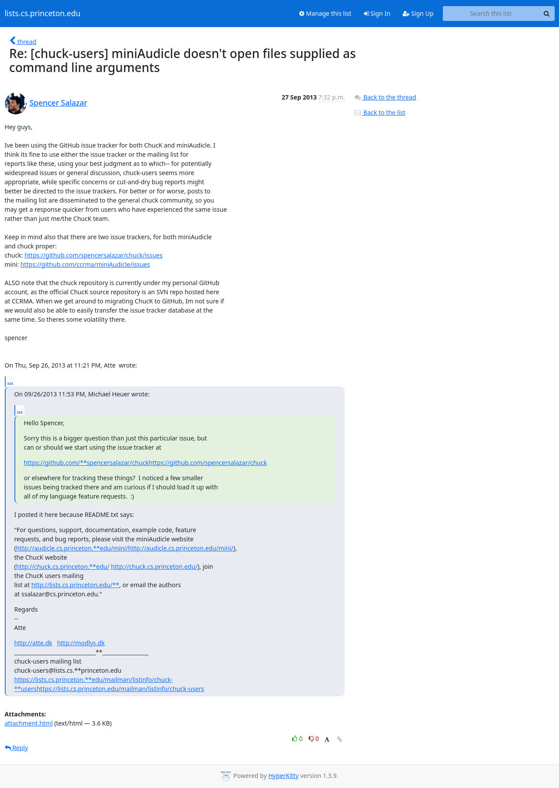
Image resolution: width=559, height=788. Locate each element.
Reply (16, 747)
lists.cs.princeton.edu (43, 13)
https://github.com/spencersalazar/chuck (208, 462)
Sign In (377, 13)
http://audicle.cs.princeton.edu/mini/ (180, 548)
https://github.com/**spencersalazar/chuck (86, 462)
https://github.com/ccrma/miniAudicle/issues (85, 264)
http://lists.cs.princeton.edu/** (75, 585)
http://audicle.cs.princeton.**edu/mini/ (72, 548)
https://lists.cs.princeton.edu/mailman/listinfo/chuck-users (120, 689)
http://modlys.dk (81, 643)
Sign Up (418, 13)
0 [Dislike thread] (314, 738)
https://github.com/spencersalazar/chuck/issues (93, 255)
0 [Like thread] (298, 738)
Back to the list (379, 112)
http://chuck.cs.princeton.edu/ (154, 566)
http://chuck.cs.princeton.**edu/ (63, 566)
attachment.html (29, 723)
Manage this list (325, 13)
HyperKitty (283, 775)
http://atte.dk (33, 643)
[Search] (547, 13)
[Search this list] (491, 13)
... (10, 381)
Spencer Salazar (58, 102)
